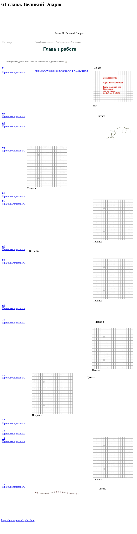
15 (3, 483)
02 (3, 113)
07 (3, 246)
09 (3, 305)
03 (3, 123)
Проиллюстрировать (13, 72)
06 (3, 201)
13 (3, 430)
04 (3, 147)
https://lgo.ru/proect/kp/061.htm (17, 520)
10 (3, 319)
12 (3, 420)
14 (3, 438)
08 (3, 260)
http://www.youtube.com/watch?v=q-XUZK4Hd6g (61, 70)
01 (3, 67)
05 (3, 193)
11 (3, 374)
